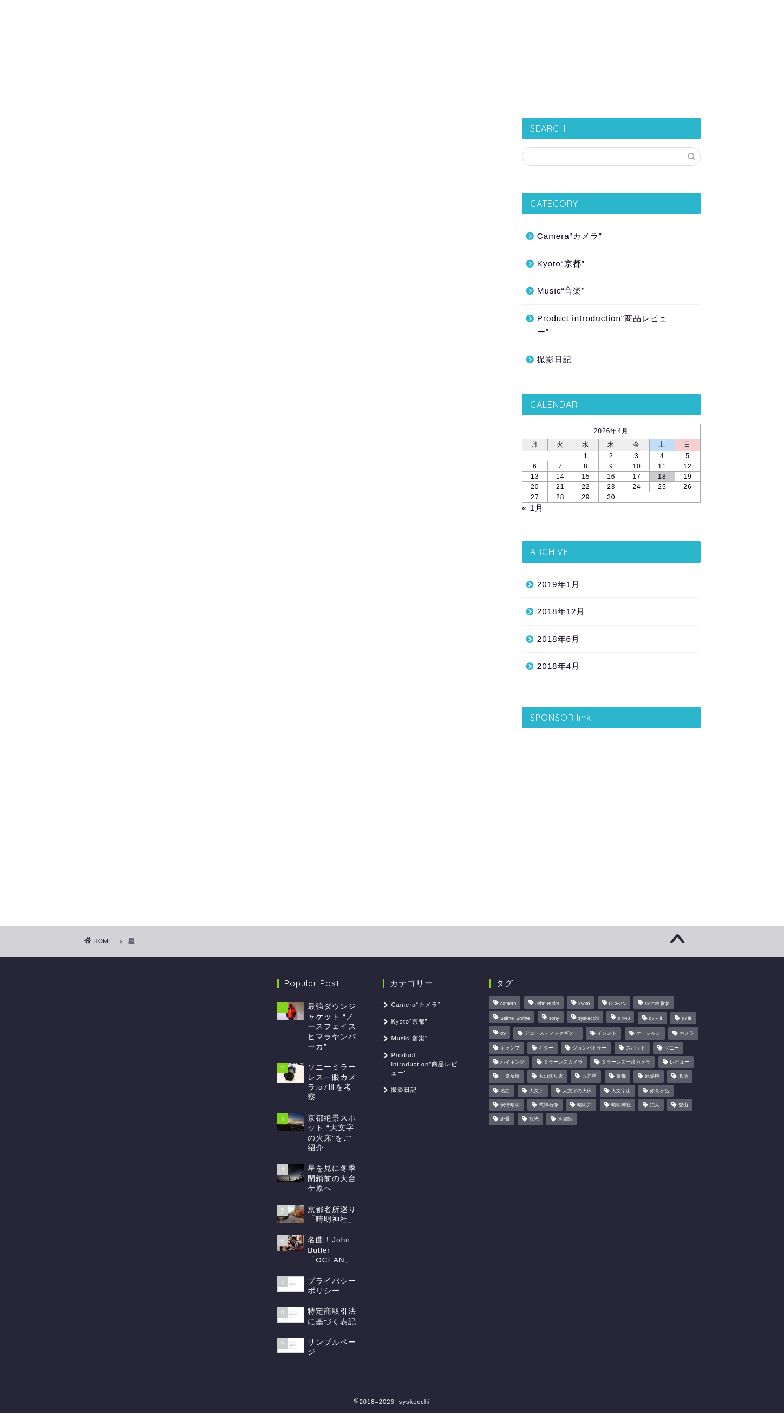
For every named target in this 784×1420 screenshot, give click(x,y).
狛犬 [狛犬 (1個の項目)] (654, 1105)
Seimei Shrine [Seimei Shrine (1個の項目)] (515, 1018)
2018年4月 (558, 665)
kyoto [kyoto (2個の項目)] (584, 1004)
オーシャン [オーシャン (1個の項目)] (648, 1034)
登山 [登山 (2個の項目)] (683, 1105)
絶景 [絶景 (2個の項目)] (505, 1119)
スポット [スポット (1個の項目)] (635, 1048)
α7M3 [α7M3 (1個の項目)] (624, 1018)
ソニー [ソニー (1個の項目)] (671, 1048)
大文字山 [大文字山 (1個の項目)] (621, 1090)
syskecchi (392, 38)
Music (545, 89)
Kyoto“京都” (311, 89)
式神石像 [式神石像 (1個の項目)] (548, 1105)
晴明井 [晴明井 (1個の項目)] (584, 1105)
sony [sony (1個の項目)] (554, 1018)
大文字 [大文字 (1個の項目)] (536, 1090)
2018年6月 (558, 638)
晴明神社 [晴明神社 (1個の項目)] (621, 1105)
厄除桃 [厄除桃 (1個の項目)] (652, 1076)
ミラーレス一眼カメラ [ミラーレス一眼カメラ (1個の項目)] (626, 1062)
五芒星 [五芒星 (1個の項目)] (589, 1076)
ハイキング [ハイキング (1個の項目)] (512, 1062)
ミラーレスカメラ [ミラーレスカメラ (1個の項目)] (563, 1062)
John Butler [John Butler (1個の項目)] (547, 1004)
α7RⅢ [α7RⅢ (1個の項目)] (656, 1018)
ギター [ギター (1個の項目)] (546, 1048)
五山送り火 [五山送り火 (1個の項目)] (551, 1076)
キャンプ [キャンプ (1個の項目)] (510, 1048)
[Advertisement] (611, 811)
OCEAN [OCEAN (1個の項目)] (617, 1004)
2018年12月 (561, 611)
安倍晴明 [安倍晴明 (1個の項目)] (510, 1105)
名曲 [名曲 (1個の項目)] (505, 1090)
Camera (490, 89)
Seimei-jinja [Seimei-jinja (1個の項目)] (657, 1004)
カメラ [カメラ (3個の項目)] (687, 1034)
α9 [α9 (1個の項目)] (503, 1034)
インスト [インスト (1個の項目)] (607, 1034)
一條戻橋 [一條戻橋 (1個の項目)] (510, 1076)
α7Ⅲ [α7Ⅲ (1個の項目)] (687, 1018)
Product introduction (404, 89)
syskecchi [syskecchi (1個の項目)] (588, 1018)
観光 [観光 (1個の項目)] (534, 1119)
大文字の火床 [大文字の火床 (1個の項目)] (577, 1090)
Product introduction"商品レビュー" (602, 325)
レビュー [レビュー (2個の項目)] (679, 1062)
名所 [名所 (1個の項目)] (683, 1076)
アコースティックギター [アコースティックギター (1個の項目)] (551, 1034)
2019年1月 (558, 584)
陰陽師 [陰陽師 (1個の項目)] (565, 1119)
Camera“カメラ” (569, 235)
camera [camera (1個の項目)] (508, 1004)
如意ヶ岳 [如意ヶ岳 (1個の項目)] (659, 1090)
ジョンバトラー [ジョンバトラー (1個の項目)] (589, 1048)
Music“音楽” (561, 290)
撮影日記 (244, 89)
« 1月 (533, 507)
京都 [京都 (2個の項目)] (621, 1076)
